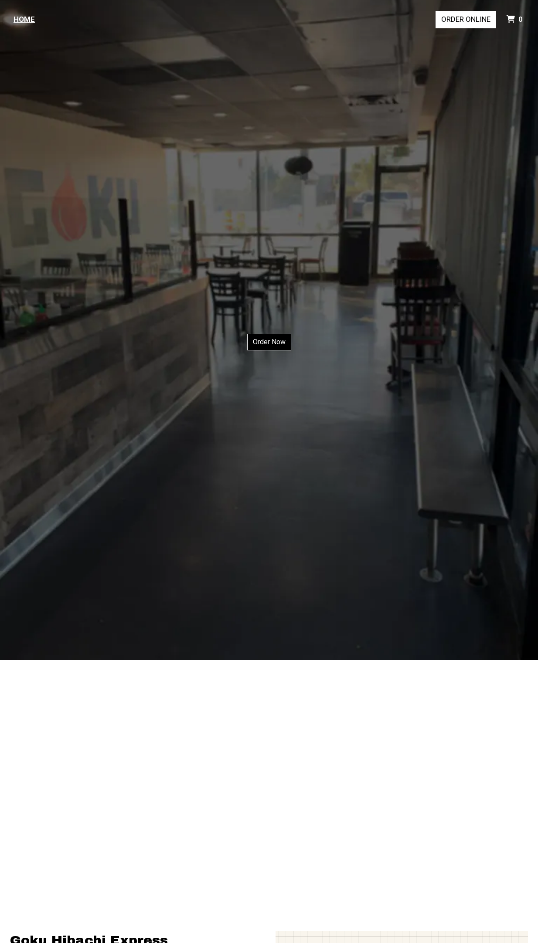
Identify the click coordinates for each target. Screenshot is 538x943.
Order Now (269, 342)
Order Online (465, 19)
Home (24, 19)
